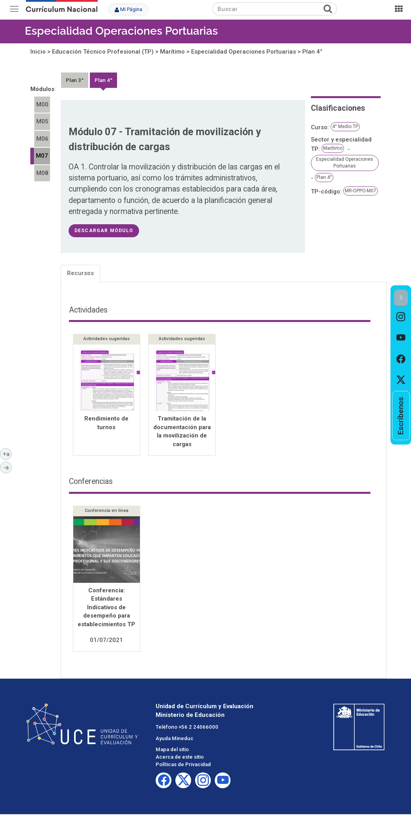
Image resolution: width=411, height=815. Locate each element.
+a (7, 454)
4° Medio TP (345, 126)
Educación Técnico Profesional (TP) (103, 51)
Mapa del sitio (172, 750)
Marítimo (172, 51)
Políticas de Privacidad (183, 765)
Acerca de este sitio (180, 758)
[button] (401, 298)
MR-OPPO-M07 (360, 191)
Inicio (38, 51)
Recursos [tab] (80, 273)
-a (7, 467)
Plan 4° (312, 51)
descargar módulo (103, 230)
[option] (401, 317)
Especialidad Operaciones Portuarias (121, 30)
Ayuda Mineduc (174, 739)
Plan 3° (75, 80)
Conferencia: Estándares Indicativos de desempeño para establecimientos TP (106, 608)
